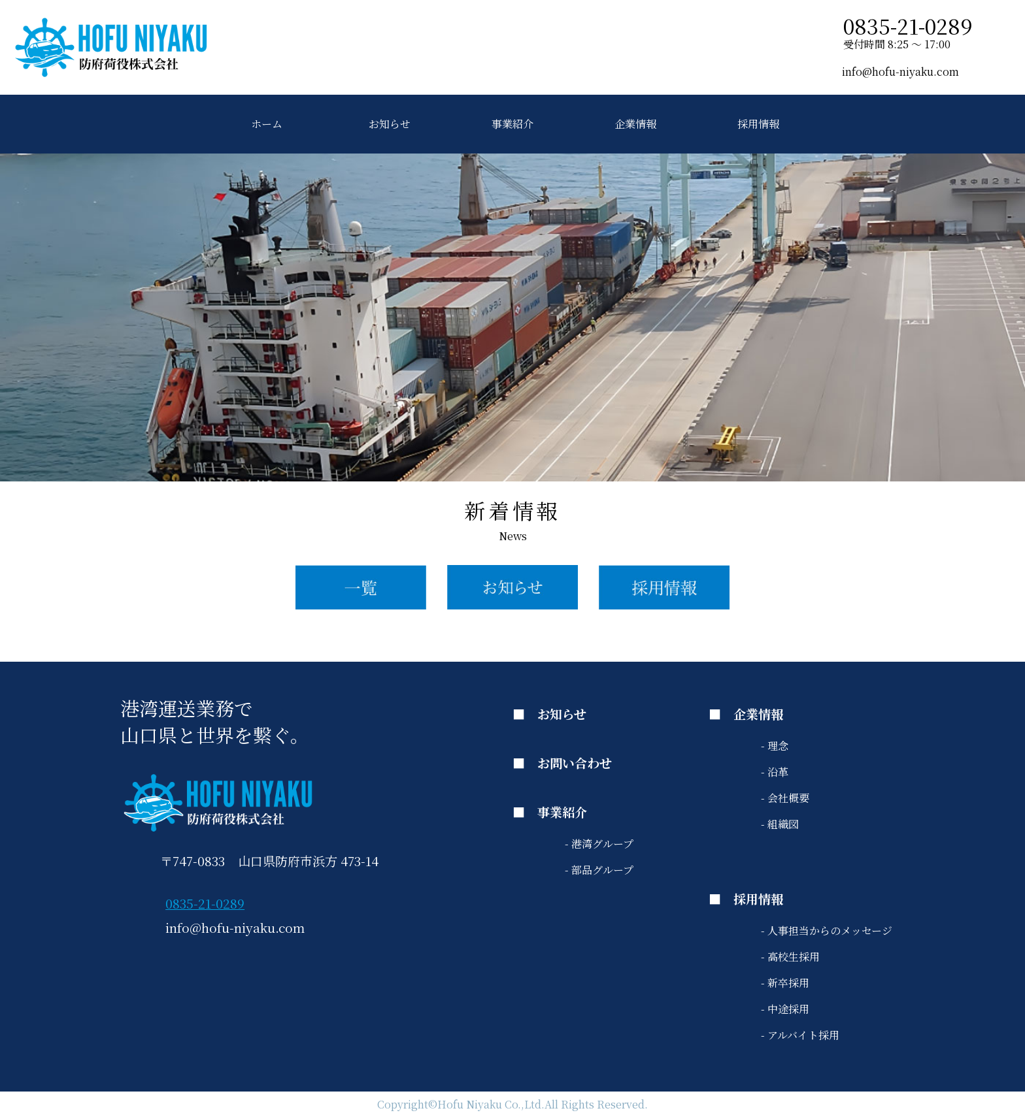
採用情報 (758, 123)
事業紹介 (512, 123)
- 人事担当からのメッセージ (826, 930)
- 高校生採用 (790, 956)
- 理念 (774, 745)
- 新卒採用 (785, 982)
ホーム (266, 123)
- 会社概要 (785, 797)
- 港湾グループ (599, 843)
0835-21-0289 (204, 903)
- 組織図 (780, 824)
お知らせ (390, 123)
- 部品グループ (599, 869)
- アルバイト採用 (800, 1035)
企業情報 (635, 123)
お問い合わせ (574, 762)
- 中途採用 (785, 1008)
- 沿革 (774, 771)
